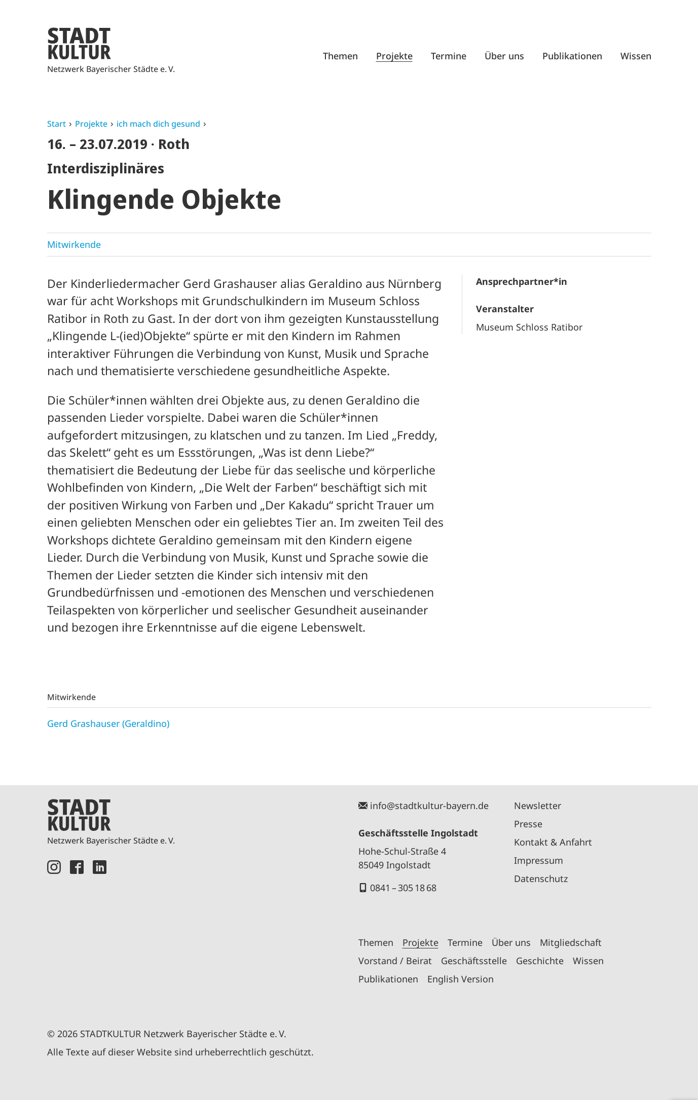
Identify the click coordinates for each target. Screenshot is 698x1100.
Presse (528, 824)
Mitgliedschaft (571, 942)
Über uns (504, 56)
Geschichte (540, 961)
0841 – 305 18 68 (403, 888)
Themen (340, 56)
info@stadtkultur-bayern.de (429, 805)
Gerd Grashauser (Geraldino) (108, 723)
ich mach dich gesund (158, 123)
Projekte (394, 56)
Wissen (635, 56)
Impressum (538, 860)
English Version (460, 979)
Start (56, 123)
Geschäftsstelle (474, 961)
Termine (448, 56)
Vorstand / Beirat (395, 961)
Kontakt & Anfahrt (553, 842)
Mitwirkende (74, 244)
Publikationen (572, 56)
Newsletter (537, 805)
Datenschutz (541, 878)
